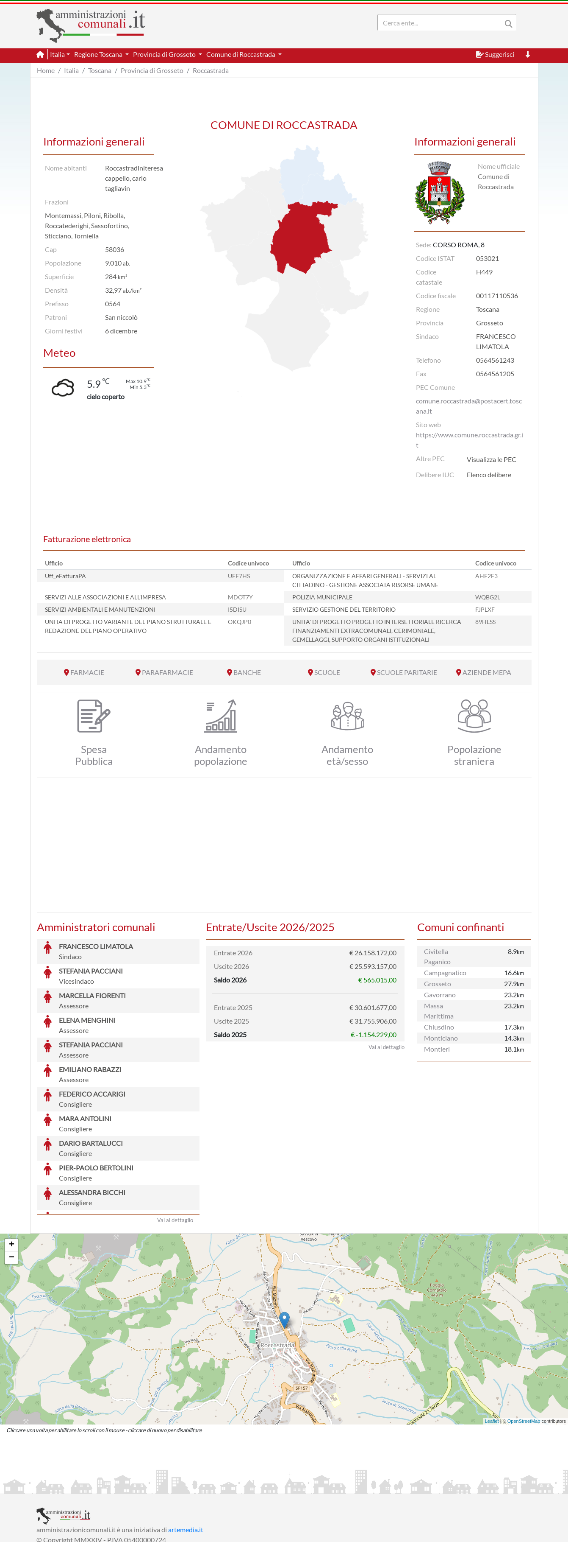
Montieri (437, 1049)
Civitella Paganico (437, 956)
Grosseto (437, 983)
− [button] (11, 1194)
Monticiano (441, 1038)
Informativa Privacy (140, 1486)
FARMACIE (87, 672)
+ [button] (11, 1181)
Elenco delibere (489, 474)
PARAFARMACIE (167, 672)
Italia (71, 70)
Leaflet (492, 1357)
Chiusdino (439, 1027)
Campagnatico (445, 972)
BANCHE (247, 672)
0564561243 (495, 360)
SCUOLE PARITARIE (407, 672)
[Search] (441, 22)
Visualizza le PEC (491, 459)
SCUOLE (327, 672)
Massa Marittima (439, 1011)
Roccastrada (211, 70)
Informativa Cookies (203, 1486)
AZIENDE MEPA (487, 672)
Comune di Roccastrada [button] (241, 54)
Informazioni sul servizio (71, 1486)
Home (46, 70)
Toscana (99, 70)
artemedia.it (185, 1466)
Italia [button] (57, 54)
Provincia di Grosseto (152, 70)
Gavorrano (440, 995)
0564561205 (495, 373)
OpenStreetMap (523, 1357)
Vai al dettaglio (175, 1156)
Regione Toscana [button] (99, 54)
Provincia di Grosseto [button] (165, 54)
